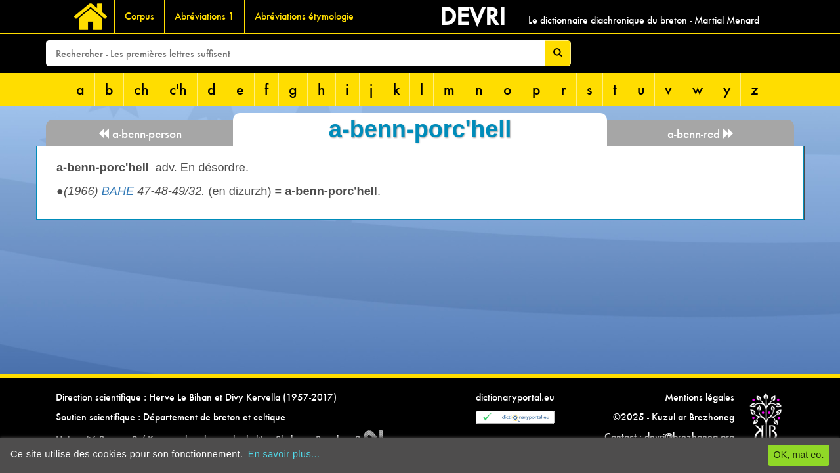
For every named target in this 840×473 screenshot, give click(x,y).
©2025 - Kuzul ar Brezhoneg (673, 417)
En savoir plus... (284, 454)
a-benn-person (140, 134)
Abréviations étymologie (304, 16)
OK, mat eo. (799, 454)
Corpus (139, 16)
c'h (178, 89)
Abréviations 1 (204, 16)
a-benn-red (700, 134)
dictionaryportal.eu (515, 397)
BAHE (118, 191)
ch (141, 89)
